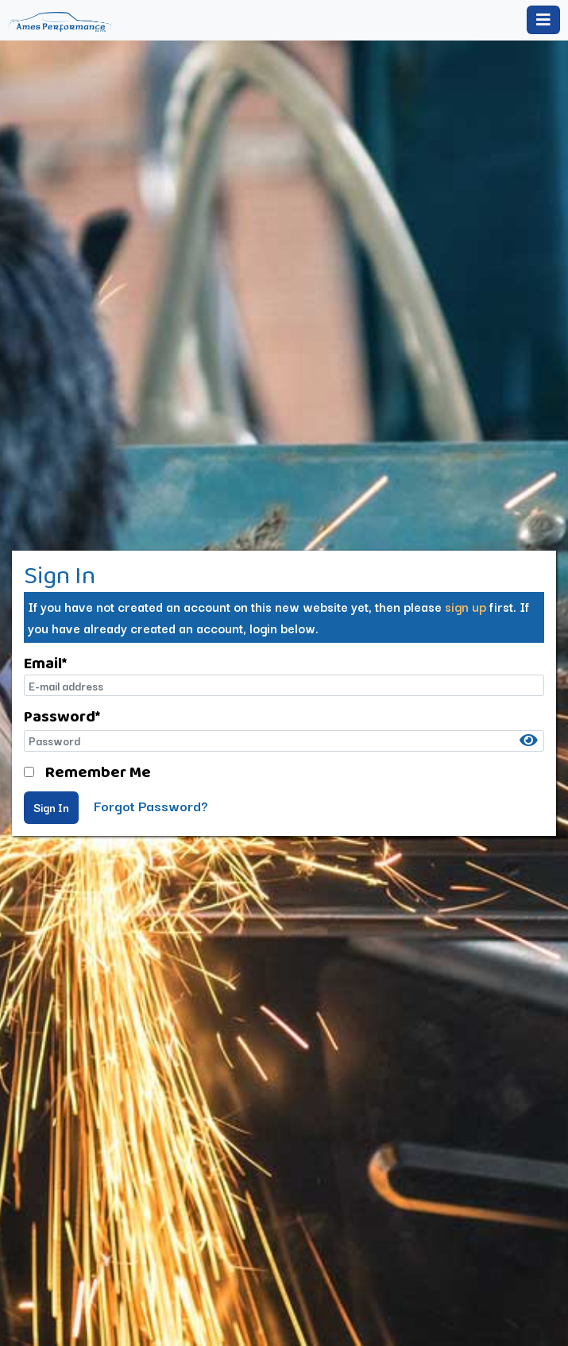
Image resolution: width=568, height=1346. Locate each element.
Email (45, 663)
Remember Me (98, 771)
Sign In (51, 807)
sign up (465, 606)
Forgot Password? (151, 805)
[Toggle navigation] (543, 20)
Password (62, 716)
